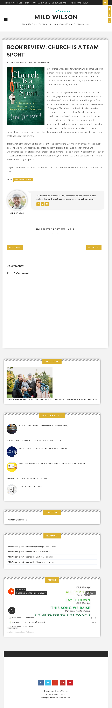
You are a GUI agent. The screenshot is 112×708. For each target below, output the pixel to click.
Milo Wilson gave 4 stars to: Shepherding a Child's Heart (32, 546)
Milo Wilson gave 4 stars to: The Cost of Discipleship (30, 557)
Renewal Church (59, 3)
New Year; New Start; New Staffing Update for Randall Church (52, 463)
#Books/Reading (23, 179)
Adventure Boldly (79, 3)
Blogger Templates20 (56, 694)
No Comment (43, 62)
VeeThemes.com (62, 697)
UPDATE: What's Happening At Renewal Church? (43, 448)
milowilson (10, 632)
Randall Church (40, 3)
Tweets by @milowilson (17, 520)
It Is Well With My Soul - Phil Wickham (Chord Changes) (36, 441)
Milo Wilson (56, 17)
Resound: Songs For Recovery (24, 632)
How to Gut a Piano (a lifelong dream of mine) (43, 425)
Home (7, 3)
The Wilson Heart (21, 3)
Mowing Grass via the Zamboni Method (27, 478)
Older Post (93, 247)
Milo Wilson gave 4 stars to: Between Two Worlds (29, 552)
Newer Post (15, 247)
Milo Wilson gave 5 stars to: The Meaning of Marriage (31, 562)
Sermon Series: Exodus (30, 486)
